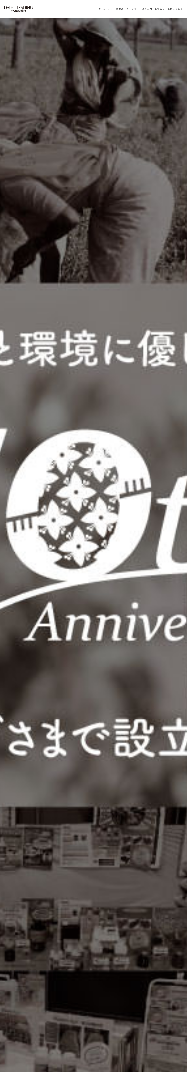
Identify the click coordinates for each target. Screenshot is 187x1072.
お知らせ (160, 9)
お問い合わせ (175, 9)
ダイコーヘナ (105, 9)
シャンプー (133, 9)
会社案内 (147, 9)
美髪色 (120, 9)
